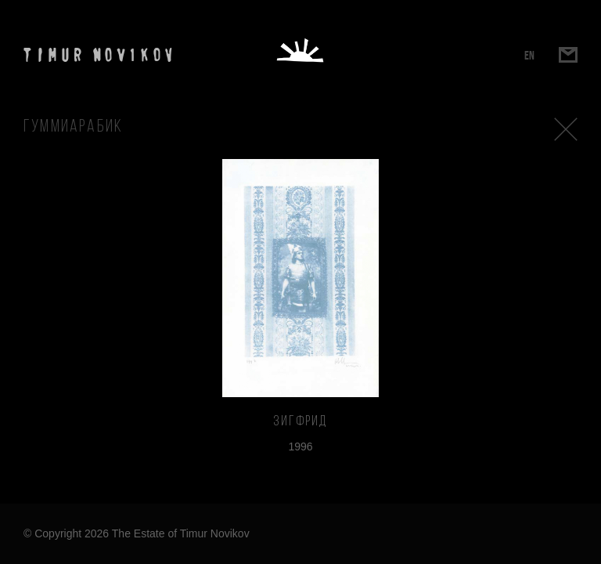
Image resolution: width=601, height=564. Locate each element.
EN (529, 55)
